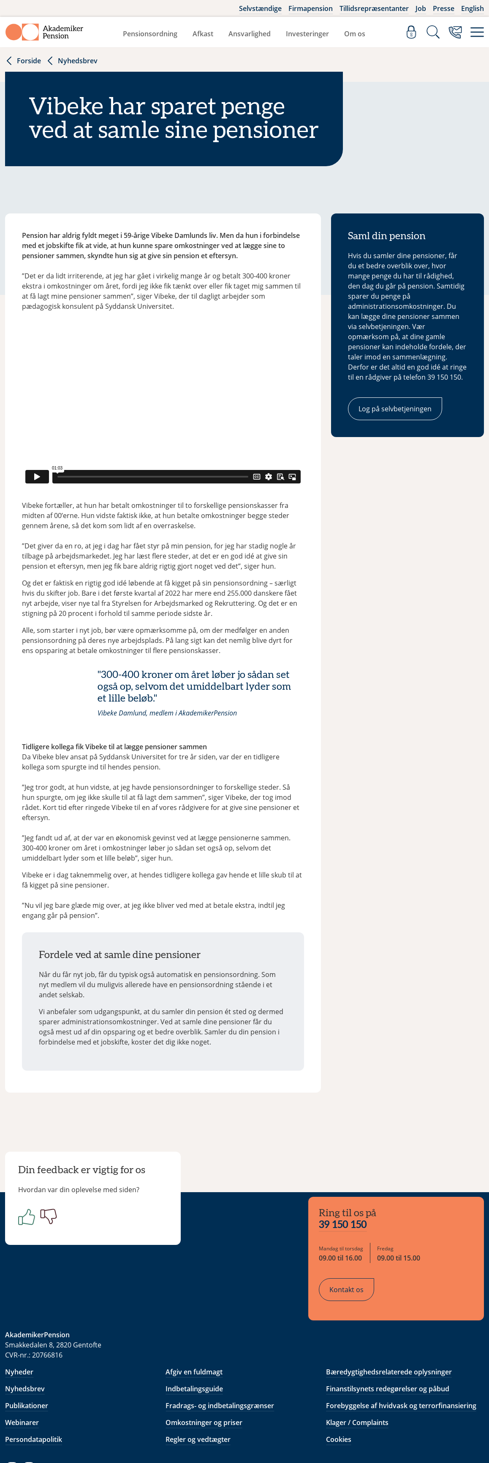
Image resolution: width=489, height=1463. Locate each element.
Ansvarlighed (249, 33)
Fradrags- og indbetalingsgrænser (220, 1356)
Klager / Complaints (357, 1373)
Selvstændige (260, 8)
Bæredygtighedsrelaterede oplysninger (389, 1323)
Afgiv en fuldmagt (194, 1323)
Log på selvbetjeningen (395, 408)
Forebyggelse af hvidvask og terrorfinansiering (401, 1356)
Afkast (203, 33)
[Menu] (477, 32)
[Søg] (433, 32)
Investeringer (307, 33)
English (472, 8)
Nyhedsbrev (72, 61)
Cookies (338, 1390)
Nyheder (19, 1323)
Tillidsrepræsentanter (374, 8)
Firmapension (310, 8)
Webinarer (22, 1373)
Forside (23, 61)
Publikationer (26, 1356)
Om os (354, 33)
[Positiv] (28, 1221)
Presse (443, 8)
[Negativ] (50, 1221)
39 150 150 (349, 1179)
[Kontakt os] (455, 32)
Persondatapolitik (33, 1390)
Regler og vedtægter (198, 1390)
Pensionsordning (150, 33)
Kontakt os (353, 1244)
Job (421, 8)
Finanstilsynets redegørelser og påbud (387, 1339)
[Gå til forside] (44, 32)
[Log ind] (411, 32)
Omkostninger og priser (204, 1373)
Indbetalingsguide (194, 1339)
